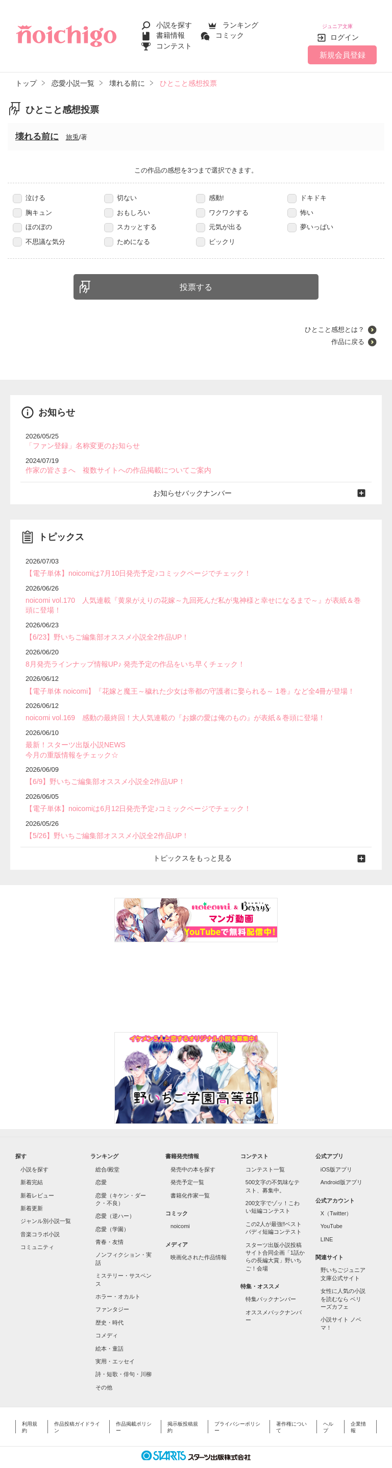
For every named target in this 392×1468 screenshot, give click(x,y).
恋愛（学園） (112, 1210)
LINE (327, 1220)
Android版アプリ (341, 1163)
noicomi (180, 1207)
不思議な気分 (39, 234)
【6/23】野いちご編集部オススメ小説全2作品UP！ (102, 625)
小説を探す (174, 21)
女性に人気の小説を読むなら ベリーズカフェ (343, 1280)
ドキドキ (307, 190)
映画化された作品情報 (198, 1238)
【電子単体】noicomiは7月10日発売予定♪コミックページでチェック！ (130, 563)
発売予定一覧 (187, 1163)
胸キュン (32, 205)
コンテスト (174, 42)
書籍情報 (170, 32)
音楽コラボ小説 (40, 1215)
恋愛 (101, 1163)
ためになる (127, 234)
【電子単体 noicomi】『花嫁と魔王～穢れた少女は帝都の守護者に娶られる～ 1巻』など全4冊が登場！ (178, 677)
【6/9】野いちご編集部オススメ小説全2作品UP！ (100, 765)
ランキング (240, 21)
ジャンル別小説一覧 (45, 1202)
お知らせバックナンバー (196, 483)
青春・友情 (109, 1223)
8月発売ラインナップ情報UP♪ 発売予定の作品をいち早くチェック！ (127, 651)
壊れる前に (37, 129)
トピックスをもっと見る (196, 840)
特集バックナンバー (271, 1280)
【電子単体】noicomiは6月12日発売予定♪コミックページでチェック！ (130, 791)
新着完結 (31, 1163)
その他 (103, 1368)
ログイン (344, 30)
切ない (120, 190)
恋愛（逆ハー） (115, 1197)
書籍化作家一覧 (190, 1176)
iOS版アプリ (336, 1150)
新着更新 (31, 1189)
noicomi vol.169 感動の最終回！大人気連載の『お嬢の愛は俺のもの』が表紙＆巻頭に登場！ (165, 703)
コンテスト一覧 (265, 1150)
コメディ (106, 1316)
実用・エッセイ (115, 1342)
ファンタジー (112, 1290)
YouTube (331, 1207)
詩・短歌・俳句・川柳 (123, 1355)
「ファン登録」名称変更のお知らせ (79, 438)
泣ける (29, 190)
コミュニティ (37, 1228)
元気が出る (219, 220)
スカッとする (130, 220)
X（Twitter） (336, 1194)
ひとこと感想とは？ (334, 322)
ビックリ (215, 234)
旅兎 (72, 130)
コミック (229, 32)
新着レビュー (37, 1176)
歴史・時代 (109, 1304)
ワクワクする (222, 205)
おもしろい (127, 205)
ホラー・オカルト (117, 1278)
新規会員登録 (342, 47)
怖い (300, 205)
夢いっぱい (310, 220)
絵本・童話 (109, 1329)
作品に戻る (347, 334)
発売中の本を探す (192, 1150)
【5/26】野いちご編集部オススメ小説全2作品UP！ (102, 817)
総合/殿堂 (107, 1150)
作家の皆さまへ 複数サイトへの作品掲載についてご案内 (112, 462)
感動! (210, 190)
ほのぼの (32, 220)
